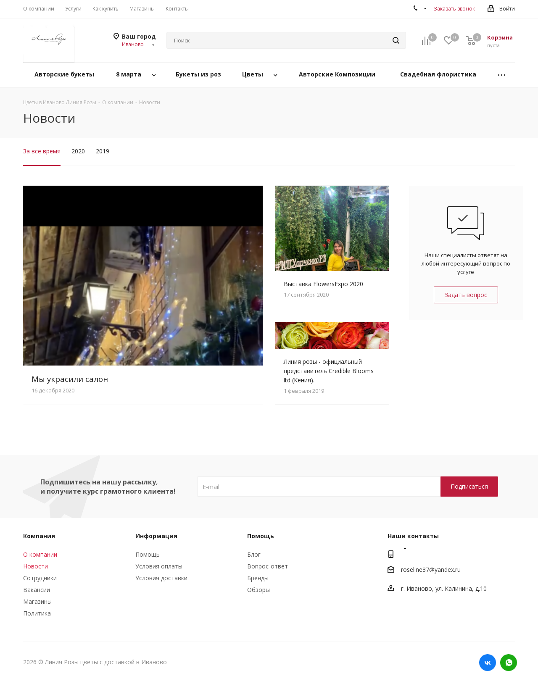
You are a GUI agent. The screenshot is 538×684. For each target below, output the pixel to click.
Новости (35, 566)
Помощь (147, 554)
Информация (156, 536)
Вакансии (36, 590)
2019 (102, 151)
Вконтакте (487, 662)
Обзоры (258, 590)
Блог (254, 554)
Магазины (37, 601)
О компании (40, 554)
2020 (78, 151)
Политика (37, 613)
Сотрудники (40, 578)
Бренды (258, 578)
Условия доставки (161, 578)
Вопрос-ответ (267, 566)
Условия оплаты (158, 566)
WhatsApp (508, 662)
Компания (39, 536)
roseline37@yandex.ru (431, 570)
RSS (506, 118)
